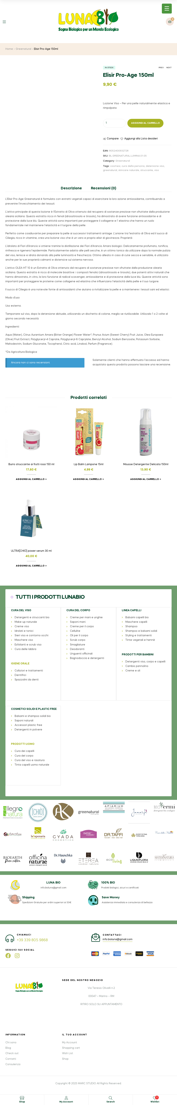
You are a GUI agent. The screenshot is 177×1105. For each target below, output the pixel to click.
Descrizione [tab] (71, 188)
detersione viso (155, 166)
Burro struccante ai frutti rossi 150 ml (31, 464)
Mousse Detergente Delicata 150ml (145, 464)
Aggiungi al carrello (145, 123)
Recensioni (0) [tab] (103, 188)
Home (9, 49)
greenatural (110, 170)
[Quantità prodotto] (114, 123)
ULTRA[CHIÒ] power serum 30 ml (31, 551)
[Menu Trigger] (167, 9)
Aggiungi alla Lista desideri (141, 138)
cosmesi (115, 166)
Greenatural (23, 49)
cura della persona (133, 166)
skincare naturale (128, 170)
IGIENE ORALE (20, 663)
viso (156, 170)
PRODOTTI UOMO (22, 743)
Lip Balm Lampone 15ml (88, 464)
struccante (146, 170)
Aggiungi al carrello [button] (30, 479)
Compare (113, 138)
